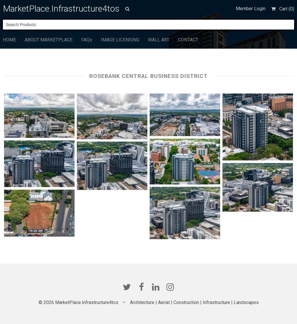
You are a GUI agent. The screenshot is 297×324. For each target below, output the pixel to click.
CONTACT (188, 40)
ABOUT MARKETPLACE (49, 40)
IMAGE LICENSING (120, 40)
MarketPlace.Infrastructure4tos (61, 8)
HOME (9, 40)
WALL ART (158, 40)
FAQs (86, 40)
